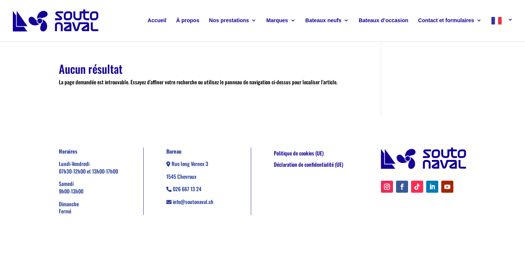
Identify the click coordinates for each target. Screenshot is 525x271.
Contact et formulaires (446, 20)
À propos (187, 20)
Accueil (156, 20)
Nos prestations (229, 20)
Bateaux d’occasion (383, 20)
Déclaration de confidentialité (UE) (308, 165)
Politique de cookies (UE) (299, 154)
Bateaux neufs (323, 20)
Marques (277, 20)
